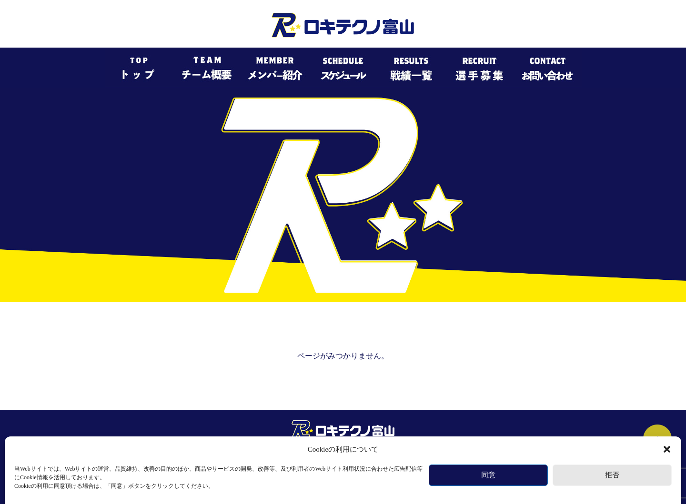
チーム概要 (226, 456)
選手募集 (445, 456)
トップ (183, 456)
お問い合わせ (494, 456)
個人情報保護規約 (343, 475)
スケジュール (334, 456)
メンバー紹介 (279, 456)
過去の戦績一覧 (393, 456)
